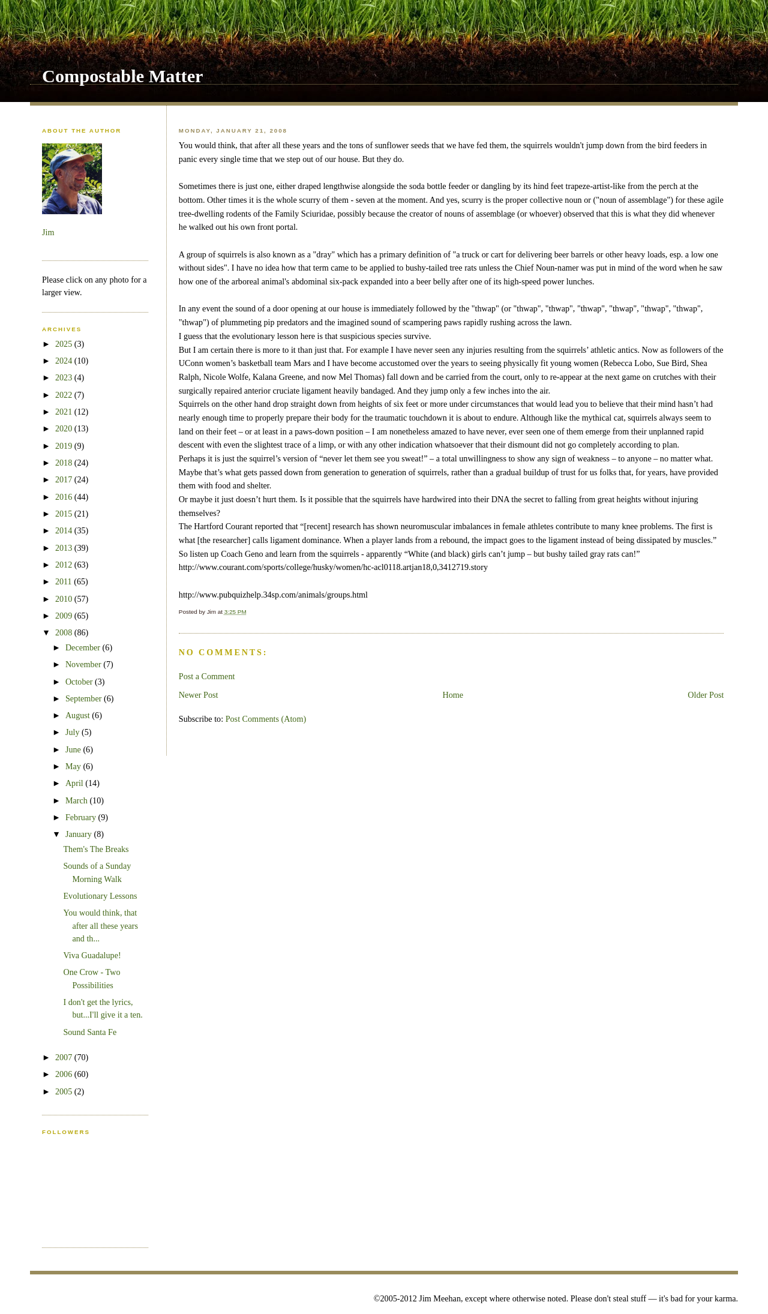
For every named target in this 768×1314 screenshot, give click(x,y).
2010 (64, 599)
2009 (64, 615)
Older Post (706, 695)
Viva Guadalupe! (92, 955)
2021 (64, 411)
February (81, 817)
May (74, 766)
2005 (64, 1091)
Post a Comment (207, 676)
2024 (64, 360)
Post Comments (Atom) (266, 719)
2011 (64, 581)
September (84, 698)
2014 (64, 530)
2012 (64, 564)
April (75, 783)
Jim (48, 232)
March (77, 800)
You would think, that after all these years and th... (100, 925)
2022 (64, 395)
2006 (64, 1074)
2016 (64, 497)
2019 (64, 446)
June (74, 749)
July (73, 732)
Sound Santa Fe (89, 1032)
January (79, 834)
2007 (64, 1057)
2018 (64, 462)
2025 (64, 344)
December (84, 647)
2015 (64, 513)
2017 (64, 479)
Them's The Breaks (95, 849)
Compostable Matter (122, 76)
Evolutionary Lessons (100, 896)
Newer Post (198, 695)
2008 (64, 632)
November (84, 664)
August (78, 715)
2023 (64, 377)
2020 (64, 428)
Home (453, 695)
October (80, 681)
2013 (64, 548)
